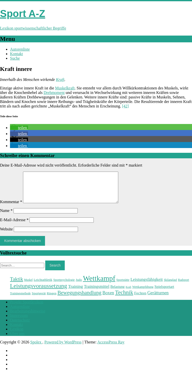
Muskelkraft (64, 88)
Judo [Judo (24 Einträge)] (79, 286)
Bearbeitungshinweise (27, 317)
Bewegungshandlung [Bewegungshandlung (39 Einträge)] (80, 299)
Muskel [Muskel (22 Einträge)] (28, 285)
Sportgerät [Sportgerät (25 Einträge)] (39, 299)
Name (6, 216)
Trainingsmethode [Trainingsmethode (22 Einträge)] (20, 299)
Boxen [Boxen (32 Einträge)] (108, 298)
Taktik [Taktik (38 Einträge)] (16, 285)
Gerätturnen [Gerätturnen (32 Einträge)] (157, 298)
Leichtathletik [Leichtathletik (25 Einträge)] (43, 286)
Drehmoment (54, 92)
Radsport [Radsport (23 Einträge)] (183, 286)
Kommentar (11, 208)
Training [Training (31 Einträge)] (75, 292)
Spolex (36, 348)
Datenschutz (20, 326)
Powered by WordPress (63, 348)
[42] (125, 106)
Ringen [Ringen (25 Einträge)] (51, 299)
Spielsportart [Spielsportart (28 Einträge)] (164, 292)
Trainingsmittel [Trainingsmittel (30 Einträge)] (97, 292)
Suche (15, 58)
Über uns (17, 339)
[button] (19, 127)
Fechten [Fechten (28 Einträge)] (140, 299)
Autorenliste (20, 49)
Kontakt (16, 54)
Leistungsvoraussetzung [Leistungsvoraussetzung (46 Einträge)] (38, 292)
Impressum (19, 321)
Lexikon (16, 335)
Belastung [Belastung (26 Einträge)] (117, 293)
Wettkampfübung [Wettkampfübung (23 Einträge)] (143, 293)
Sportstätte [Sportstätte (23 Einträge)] (122, 286)
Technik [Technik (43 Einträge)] (124, 298)
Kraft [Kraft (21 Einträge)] (128, 293)
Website (6, 235)
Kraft (60, 79)
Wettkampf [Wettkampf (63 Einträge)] (99, 284)
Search (55, 271)
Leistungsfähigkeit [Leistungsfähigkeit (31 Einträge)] (146, 285)
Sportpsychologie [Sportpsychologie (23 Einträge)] (64, 286)
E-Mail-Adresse (14, 226)
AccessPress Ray (110, 348)
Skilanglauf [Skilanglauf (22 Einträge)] (170, 285)
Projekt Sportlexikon (26, 308)
